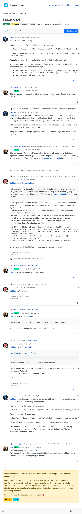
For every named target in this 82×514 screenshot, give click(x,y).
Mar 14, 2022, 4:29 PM (29, 112)
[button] (3, 511)
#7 (78, 288)
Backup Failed (27, 183)
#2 (78, 91)
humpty (12, 37)
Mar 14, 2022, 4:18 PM (32, 91)
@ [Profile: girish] (13, 115)
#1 (78, 37)
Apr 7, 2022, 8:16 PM (32, 313)
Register (8, 499)
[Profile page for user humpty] (5, 39)
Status (57, 5)
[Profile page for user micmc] (5, 181)
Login (16, 499)
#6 (78, 269)
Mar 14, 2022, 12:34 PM (29, 37)
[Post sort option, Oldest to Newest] (13, 31)
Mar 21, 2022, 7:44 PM (32, 150)
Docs (70, 5)
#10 (78, 396)
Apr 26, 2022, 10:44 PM (33, 447)
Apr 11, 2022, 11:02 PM (28, 344)
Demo (64, 5)
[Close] (76, 474)
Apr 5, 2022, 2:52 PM (28, 180)
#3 (78, 112)
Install (76, 5)
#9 (78, 344)
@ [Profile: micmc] (13, 272)
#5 (78, 180)
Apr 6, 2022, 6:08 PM (28, 288)
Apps (51, 5)
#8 (78, 313)
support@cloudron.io (52, 158)
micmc (12, 180)
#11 (78, 447)
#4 (78, 150)
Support (15, 24)
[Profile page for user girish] (5, 92)
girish (11, 91)
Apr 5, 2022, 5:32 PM (32, 269)
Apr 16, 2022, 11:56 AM (29, 396)
